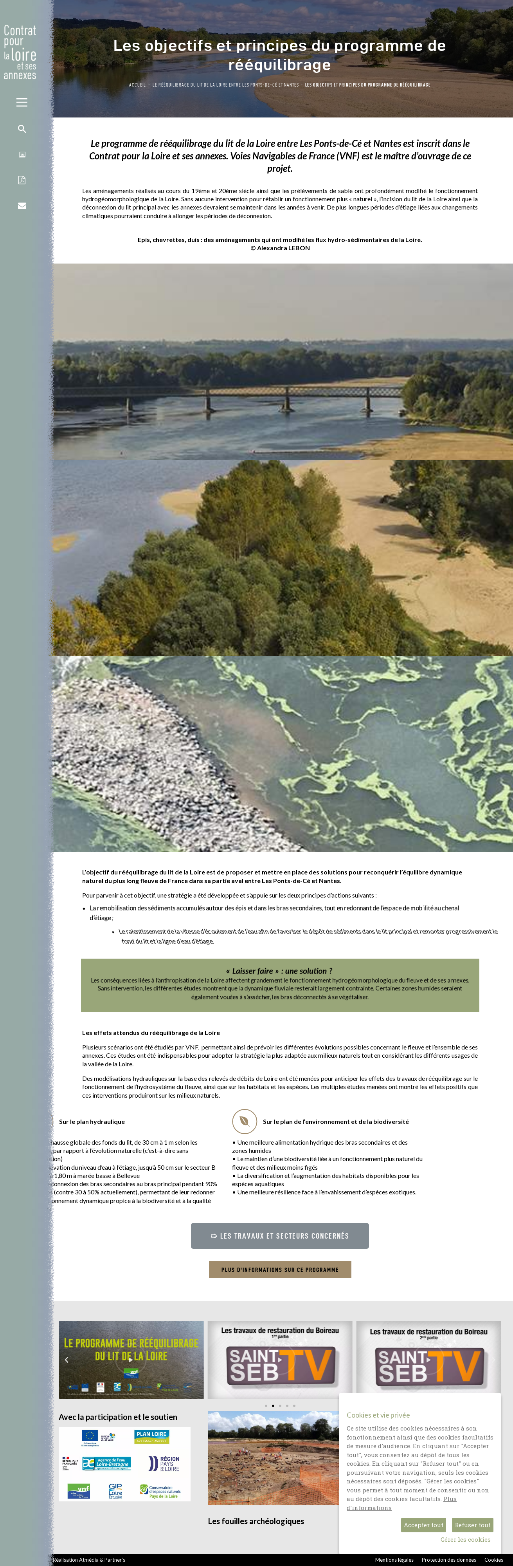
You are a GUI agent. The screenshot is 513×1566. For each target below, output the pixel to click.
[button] (280, 1236)
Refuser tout (473, 1525)
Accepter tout (423, 1525)
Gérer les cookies (466, 1539)
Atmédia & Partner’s (102, 1560)
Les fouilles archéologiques (256, 1521)
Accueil (137, 84)
